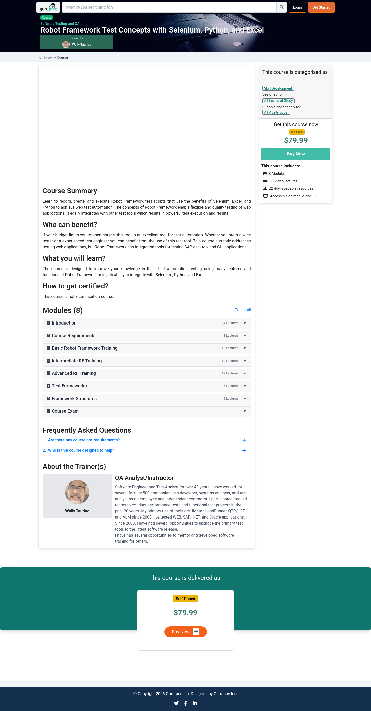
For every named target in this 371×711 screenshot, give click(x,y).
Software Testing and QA (60, 24)
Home (47, 57)
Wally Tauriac (77, 511)
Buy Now (296, 153)
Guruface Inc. (226, 693)
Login (297, 7)
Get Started (321, 7)
